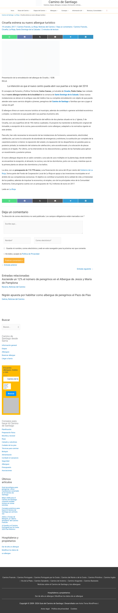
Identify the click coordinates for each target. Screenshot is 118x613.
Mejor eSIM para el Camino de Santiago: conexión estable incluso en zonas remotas (11, 500)
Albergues (5, 351)
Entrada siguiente (85, 269)
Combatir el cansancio (10, 458)
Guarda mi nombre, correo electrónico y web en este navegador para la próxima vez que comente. (46, 248)
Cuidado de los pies (9, 445)
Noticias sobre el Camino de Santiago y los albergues (59, 582)
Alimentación (7, 454)
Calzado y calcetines (9, 442)
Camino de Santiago (62, 2)
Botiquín (5, 451)
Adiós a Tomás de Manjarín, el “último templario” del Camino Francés (10, 517)
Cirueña (5, 29)
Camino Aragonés (78, 579)
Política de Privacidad (31, 253)
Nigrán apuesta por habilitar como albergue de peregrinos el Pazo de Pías (47, 294)
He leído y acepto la (22, 253)
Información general (9, 345)
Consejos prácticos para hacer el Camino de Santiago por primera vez (11, 509)
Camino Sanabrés (44, 579)
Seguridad (5, 461)
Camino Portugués (27, 575)
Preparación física (8, 432)
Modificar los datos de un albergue (69, 594)
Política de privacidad (60, 606)
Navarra (5, 286)
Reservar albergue (8, 355)
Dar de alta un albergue (10, 545)
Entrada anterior (9, 265)
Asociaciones (7, 470)
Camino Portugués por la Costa (49, 575)
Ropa (4, 439)
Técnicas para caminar (10, 448)
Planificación (6, 429)
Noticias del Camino (47, 27)
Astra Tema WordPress (88, 601)
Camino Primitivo (98, 575)
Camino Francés (24, 27)
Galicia (4, 299)
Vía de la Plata (29, 579)
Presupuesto (6, 467)
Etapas (4, 348)
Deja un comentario (65, 27)
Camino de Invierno (61, 579)
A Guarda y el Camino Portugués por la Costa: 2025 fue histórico (10, 525)
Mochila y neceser (8, 435)
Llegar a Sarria (7, 358)
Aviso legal (45, 606)
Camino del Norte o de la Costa (77, 575)
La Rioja (17, 15)
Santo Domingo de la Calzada (28, 29)
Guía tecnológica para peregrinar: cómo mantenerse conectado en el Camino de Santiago (10, 490)
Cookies (74, 606)
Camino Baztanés (94, 579)
